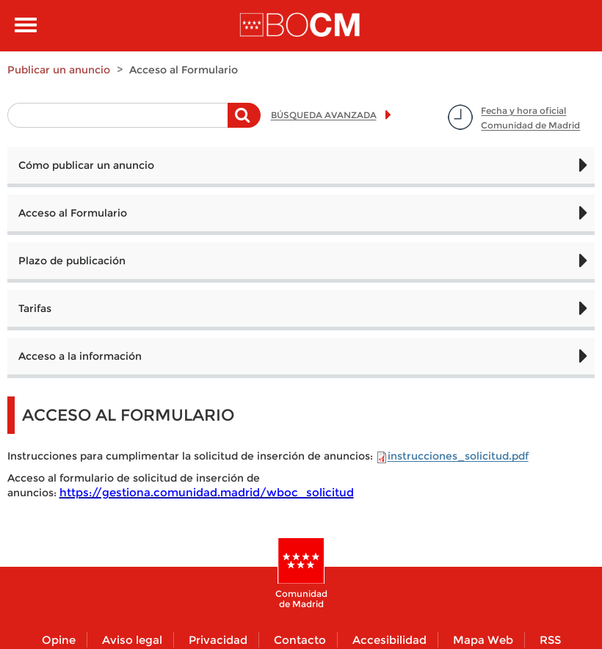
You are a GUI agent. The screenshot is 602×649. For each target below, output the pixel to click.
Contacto (300, 640)
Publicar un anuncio (58, 69)
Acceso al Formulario (72, 213)
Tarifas (34, 308)
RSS (550, 640)
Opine (59, 640)
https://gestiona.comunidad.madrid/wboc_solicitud (206, 492)
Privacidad (218, 640)
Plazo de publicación (72, 260)
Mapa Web (483, 640)
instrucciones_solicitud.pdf (458, 456)
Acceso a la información (80, 356)
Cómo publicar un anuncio (86, 165)
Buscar (244, 122)
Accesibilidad (389, 640)
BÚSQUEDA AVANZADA (324, 114)
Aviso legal (132, 640)
